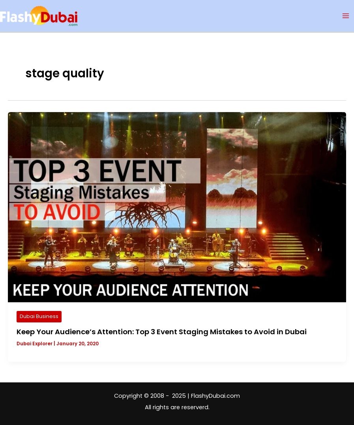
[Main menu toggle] (345, 15)
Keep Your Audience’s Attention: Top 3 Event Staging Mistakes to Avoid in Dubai (162, 332)
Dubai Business (39, 316)
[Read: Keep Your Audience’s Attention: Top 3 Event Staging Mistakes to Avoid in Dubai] (177, 207)
